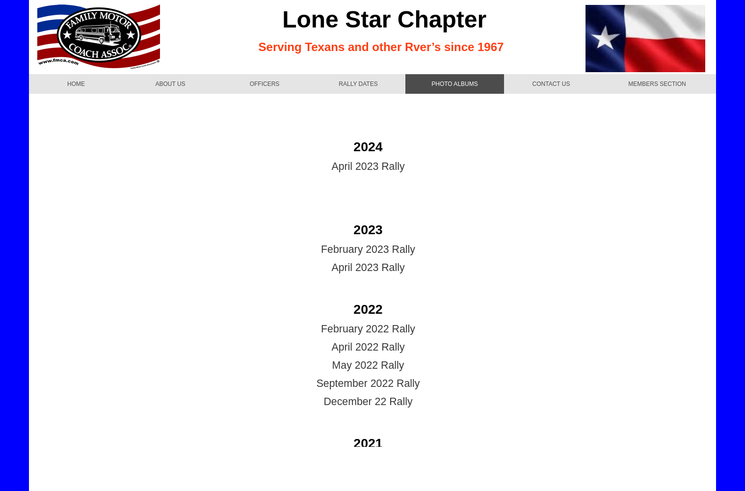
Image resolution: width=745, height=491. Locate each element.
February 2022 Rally (368, 329)
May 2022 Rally (368, 365)
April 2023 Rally (367, 166)
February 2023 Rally (368, 249)
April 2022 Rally (367, 347)
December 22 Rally (367, 402)
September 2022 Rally (368, 383)
